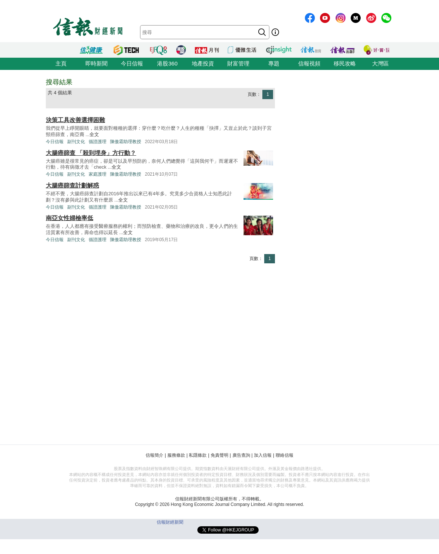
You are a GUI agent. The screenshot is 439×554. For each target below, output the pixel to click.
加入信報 (263, 455)
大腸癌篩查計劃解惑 (72, 185)
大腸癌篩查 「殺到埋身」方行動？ (91, 153)
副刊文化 (76, 141)
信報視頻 (309, 63)
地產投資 (203, 63)
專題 (273, 63)
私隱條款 (198, 455)
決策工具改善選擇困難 (75, 120)
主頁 (61, 63)
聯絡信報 (284, 455)
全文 (94, 134)
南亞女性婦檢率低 (69, 218)
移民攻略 (345, 63)
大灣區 (380, 63)
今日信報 (132, 63)
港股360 (167, 63)
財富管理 (238, 63)
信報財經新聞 (170, 522)
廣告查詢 (241, 455)
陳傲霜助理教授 (125, 141)
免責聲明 (219, 455)
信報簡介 (154, 455)
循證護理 (97, 141)
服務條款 (176, 455)
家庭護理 (97, 174)
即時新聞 (96, 63)
